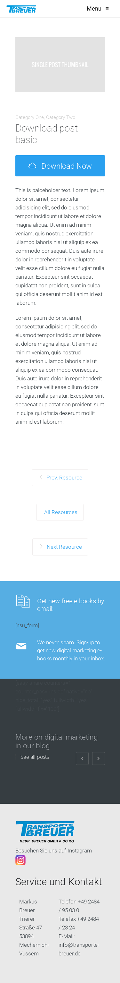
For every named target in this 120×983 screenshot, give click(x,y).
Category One (29, 117)
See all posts (34, 756)
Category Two (60, 117)
